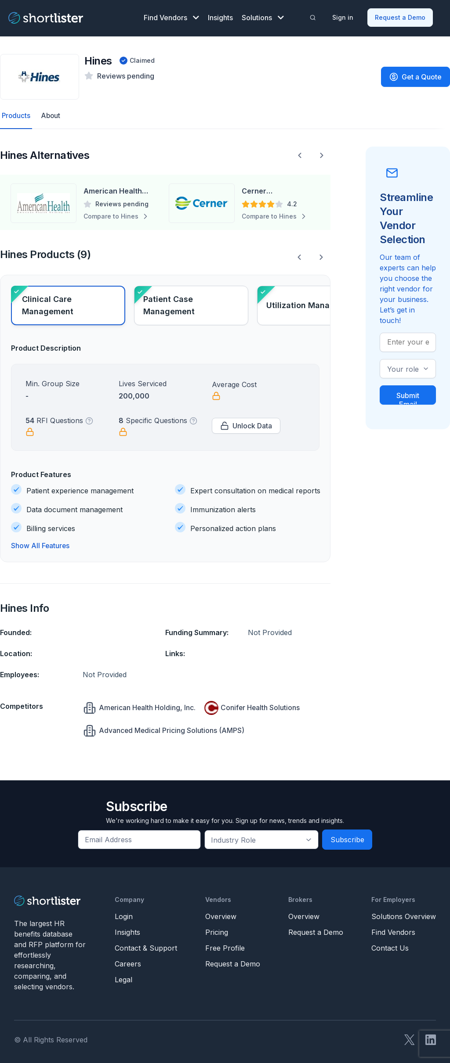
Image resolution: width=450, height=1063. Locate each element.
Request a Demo (401, 15)
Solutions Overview (403, 913)
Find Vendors (171, 16)
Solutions (263, 16)
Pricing (216, 929)
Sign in (343, 15)
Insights (220, 15)
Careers (128, 960)
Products (16, 112)
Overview (220, 913)
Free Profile (225, 945)
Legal (123, 976)
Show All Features (40, 543)
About (52, 112)
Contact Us (390, 945)
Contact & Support (146, 945)
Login (124, 913)
